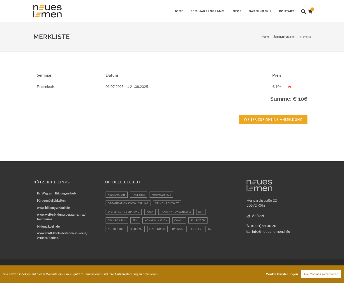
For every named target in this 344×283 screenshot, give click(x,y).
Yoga (150, 211)
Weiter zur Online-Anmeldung (273, 119)
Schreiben (198, 220)
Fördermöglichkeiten (51, 200)
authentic (115, 229)
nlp (200, 211)
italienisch (157, 229)
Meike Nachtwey (167, 203)
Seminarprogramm (284, 36)
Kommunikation (156, 220)
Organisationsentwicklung (128, 203)
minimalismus (161, 194)
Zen (135, 220)
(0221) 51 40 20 (263, 226)
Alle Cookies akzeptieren (321, 274)
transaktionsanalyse (176, 211)
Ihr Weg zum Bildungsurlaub (56, 193)
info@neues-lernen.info (271, 231)
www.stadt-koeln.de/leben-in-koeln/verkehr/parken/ (62, 235)
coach (179, 220)
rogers (196, 229)
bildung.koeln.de (48, 226)
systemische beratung (124, 211)
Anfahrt (258, 215)
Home (265, 36)
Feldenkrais (116, 194)
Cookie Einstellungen (282, 274)
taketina (138, 194)
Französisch (117, 220)
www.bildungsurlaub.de (53, 208)
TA (209, 229)
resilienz (136, 229)
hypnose (178, 229)
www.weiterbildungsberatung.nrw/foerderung (61, 216)
